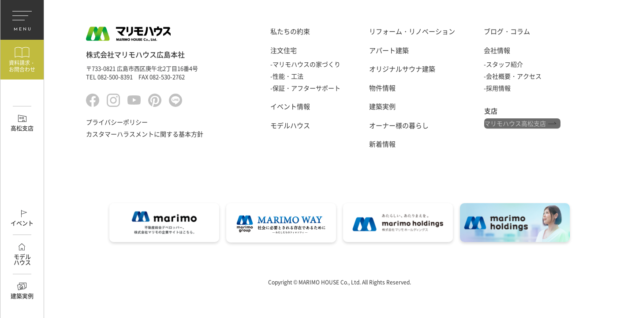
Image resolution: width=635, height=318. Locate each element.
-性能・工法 (286, 76)
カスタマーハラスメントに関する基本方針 (144, 136)
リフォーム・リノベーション (412, 31)
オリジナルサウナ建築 (402, 69)
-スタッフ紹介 (503, 64)
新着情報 (382, 144)
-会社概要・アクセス (513, 76)
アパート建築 (389, 50)
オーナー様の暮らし (399, 125)
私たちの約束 (290, 31)
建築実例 (382, 106)
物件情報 (382, 88)
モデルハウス (290, 125)
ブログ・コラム (507, 31)
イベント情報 (290, 106)
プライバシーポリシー (117, 124)
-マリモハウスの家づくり (305, 64)
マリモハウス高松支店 (515, 125)
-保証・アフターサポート (305, 87)
